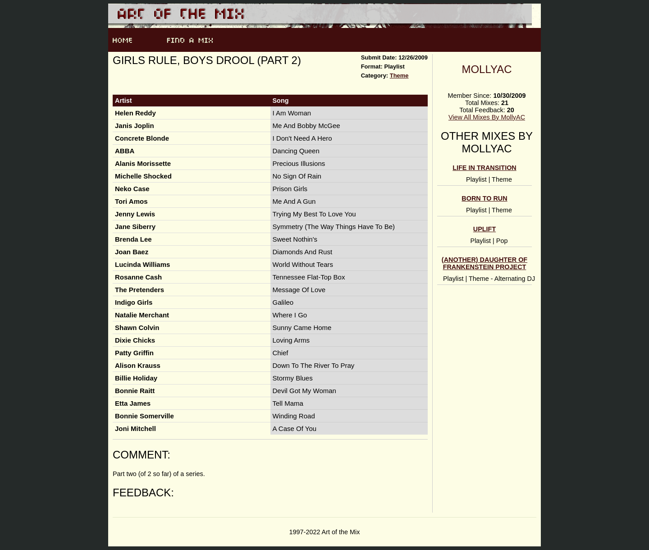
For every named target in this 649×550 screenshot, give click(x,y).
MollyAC (487, 69)
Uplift (484, 229)
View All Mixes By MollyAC (486, 117)
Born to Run (484, 198)
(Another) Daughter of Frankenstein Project (484, 263)
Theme (399, 75)
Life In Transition (484, 167)
